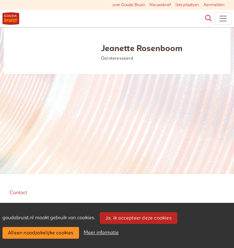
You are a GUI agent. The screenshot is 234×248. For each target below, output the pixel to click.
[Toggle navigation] (223, 18)
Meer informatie (101, 232)
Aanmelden (214, 4)
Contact (18, 193)
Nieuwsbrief (160, 4)
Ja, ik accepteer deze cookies (138, 218)
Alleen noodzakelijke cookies (40, 233)
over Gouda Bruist (128, 4)
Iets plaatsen (187, 4)
